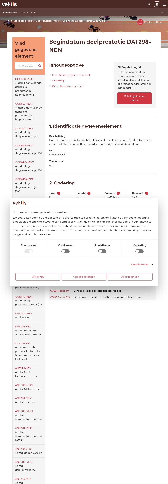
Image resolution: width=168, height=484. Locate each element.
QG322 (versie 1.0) (60, 297)
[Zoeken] (149, 4)
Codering (58, 80)
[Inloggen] (156, 4)
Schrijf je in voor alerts (134, 98)
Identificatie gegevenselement (71, 75)
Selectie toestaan (84, 276)
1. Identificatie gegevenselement (85, 126)
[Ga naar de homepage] (9, 4)
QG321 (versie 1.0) (59, 290)
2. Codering (62, 182)
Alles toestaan (130, 276)
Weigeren (38, 276)
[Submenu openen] (162, 12)
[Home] (8, 21)
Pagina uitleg (149, 22)
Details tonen (139, 264)
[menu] (164, 4)
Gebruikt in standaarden (67, 86)
